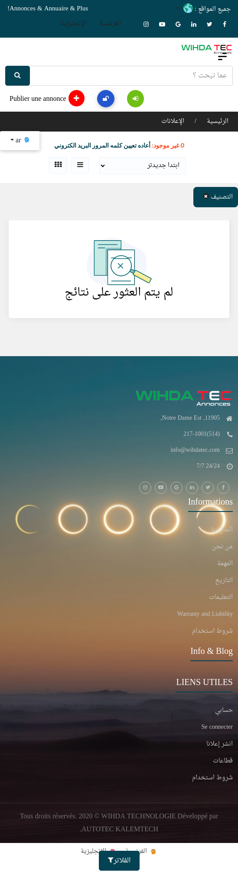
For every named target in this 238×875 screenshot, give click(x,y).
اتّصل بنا (222, 530)
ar (22, 140)
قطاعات (223, 761)
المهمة (225, 564)
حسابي (224, 710)
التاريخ (224, 581)
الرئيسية (216, 121)
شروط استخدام (212, 631)
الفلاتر (119, 860)
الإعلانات (172, 121)
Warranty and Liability (205, 614)
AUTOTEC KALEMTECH (120, 829)
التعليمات (221, 597)
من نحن (222, 547)
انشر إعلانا (219, 744)
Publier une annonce (47, 98)
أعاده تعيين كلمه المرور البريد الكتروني (102, 145)
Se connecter (217, 727)
